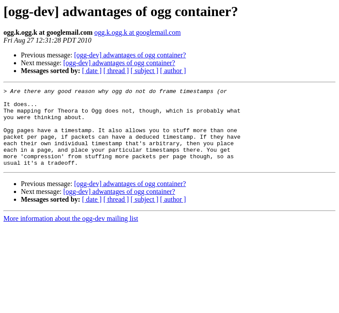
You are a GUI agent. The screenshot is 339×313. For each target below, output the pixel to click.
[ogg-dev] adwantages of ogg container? (130, 55)
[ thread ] (116, 70)
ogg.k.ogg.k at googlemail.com (137, 32)
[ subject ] (144, 70)
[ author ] (173, 70)
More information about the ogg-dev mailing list (70, 234)
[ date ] (92, 70)
